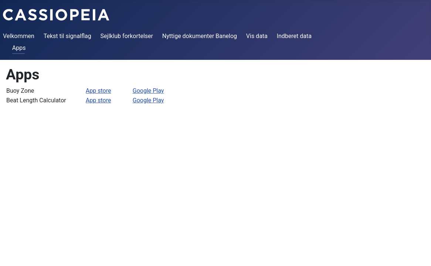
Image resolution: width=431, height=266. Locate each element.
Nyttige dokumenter (188, 36)
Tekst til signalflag (67, 36)
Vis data (257, 36)
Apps (19, 47)
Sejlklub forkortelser (127, 36)
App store (98, 90)
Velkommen (18, 36)
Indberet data (294, 36)
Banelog (226, 36)
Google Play (148, 90)
